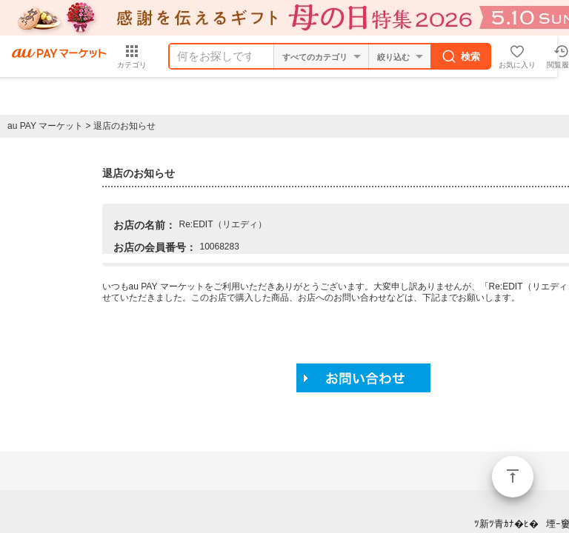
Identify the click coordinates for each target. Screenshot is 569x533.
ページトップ (512, 476)
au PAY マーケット (45, 126)
